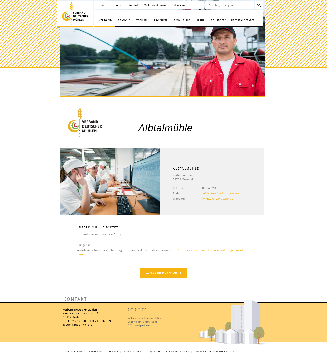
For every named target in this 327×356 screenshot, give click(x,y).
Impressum (154, 351)
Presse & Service (242, 20)
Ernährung (182, 20)
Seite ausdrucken (132, 351)
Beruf (200, 20)
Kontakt (133, 5)
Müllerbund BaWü (155, 5)
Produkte (161, 20)
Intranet (118, 5)
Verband (105, 20)
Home (103, 5)
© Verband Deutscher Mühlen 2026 (214, 351)
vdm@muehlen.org (79, 324)
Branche (124, 20)
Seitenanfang (96, 351)
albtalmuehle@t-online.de (220, 193)
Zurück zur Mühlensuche (163, 272)
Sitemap (113, 351)
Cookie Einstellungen (177, 351)
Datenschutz (179, 5)
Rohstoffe (218, 20)
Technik (142, 20)
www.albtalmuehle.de (217, 198)
